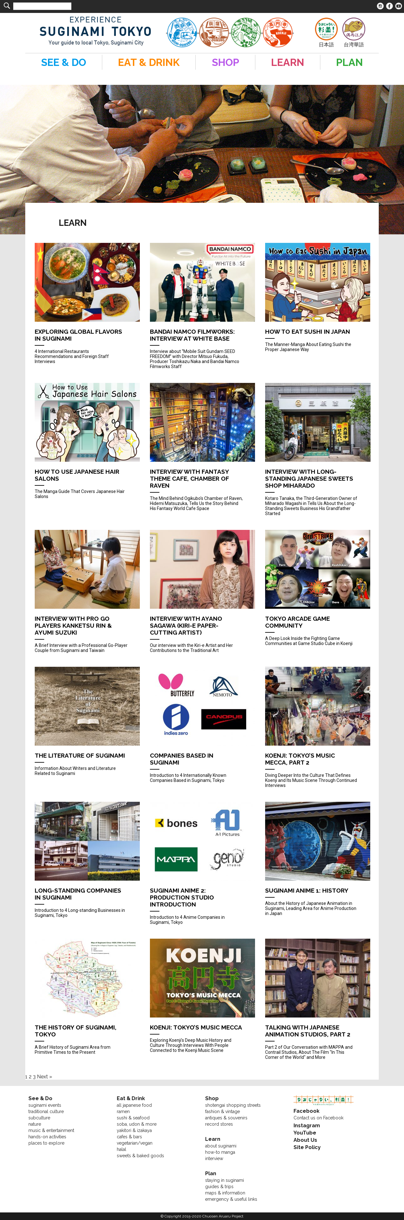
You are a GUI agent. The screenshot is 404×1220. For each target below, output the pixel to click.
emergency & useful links (231, 1199)
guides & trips (219, 1186)
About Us (305, 1140)
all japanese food (134, 1105)
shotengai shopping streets (233, 1105)
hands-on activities (47, 1136)
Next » (44, 1077)
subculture (39, 1117)
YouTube (305, 1133)
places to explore (46, 1143)
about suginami (220, 1145)
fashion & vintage (222, 1111)
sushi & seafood (133, 1117)
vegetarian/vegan (134, 1143)
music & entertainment (51, 1130)
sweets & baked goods (140, 1155)
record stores (219, 1124)
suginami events (44, 1105)
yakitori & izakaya (134, 1130)
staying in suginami (224, 1180)
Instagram (307, 1126)
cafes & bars (129, 1136)
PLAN (349, 62)
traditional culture (46, 1111)
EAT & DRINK (149, 62)
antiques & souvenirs (226, 1117)
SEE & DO (63, 62)
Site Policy (307, 1147)
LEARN (287, 62)
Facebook (306, 1111)
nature (34, 1124)
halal (121, 1149)
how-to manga (220, 1152)
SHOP (225, 62)
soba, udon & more (137, 1124)
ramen (123, 1111)
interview (214, 1158)
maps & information (225, 1192)
